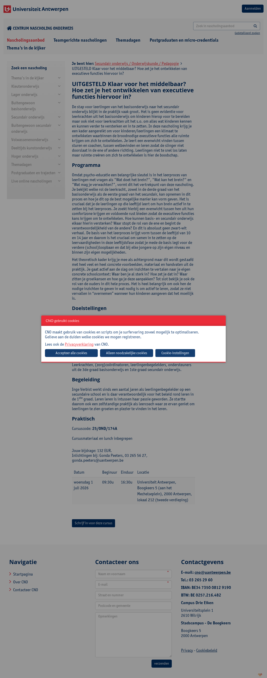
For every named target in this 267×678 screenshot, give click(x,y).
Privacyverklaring (79, 344)
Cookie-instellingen (175, 353)
